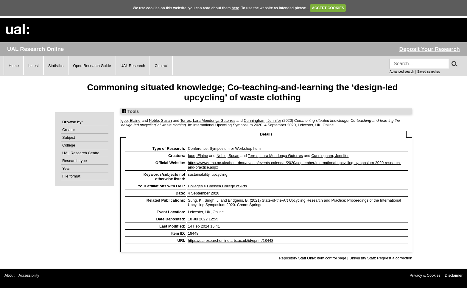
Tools (130, 111)
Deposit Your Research (429, 49)
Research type (74, 160)
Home (14, 65)
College (68, 145)
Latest (33, 65)
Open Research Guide (92, 65)
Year (66, 168)
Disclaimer (454, 275)
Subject (68, 137)
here (235, 8)
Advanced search (402, 71)
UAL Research (133, 65)
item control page (331, 258)
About (9, 275)
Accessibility (28, 275)
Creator (68, 129)
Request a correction (394, 258)
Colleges (195, 186)
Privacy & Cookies (425, 275)
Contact (161, 65)
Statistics (55, 65)
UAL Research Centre (80, 153)
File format (71, 176)
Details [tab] (266, 134)
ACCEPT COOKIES (328, 8)
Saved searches (428, 71)
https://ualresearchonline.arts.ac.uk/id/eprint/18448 (230, 240)
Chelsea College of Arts (227, 186)
